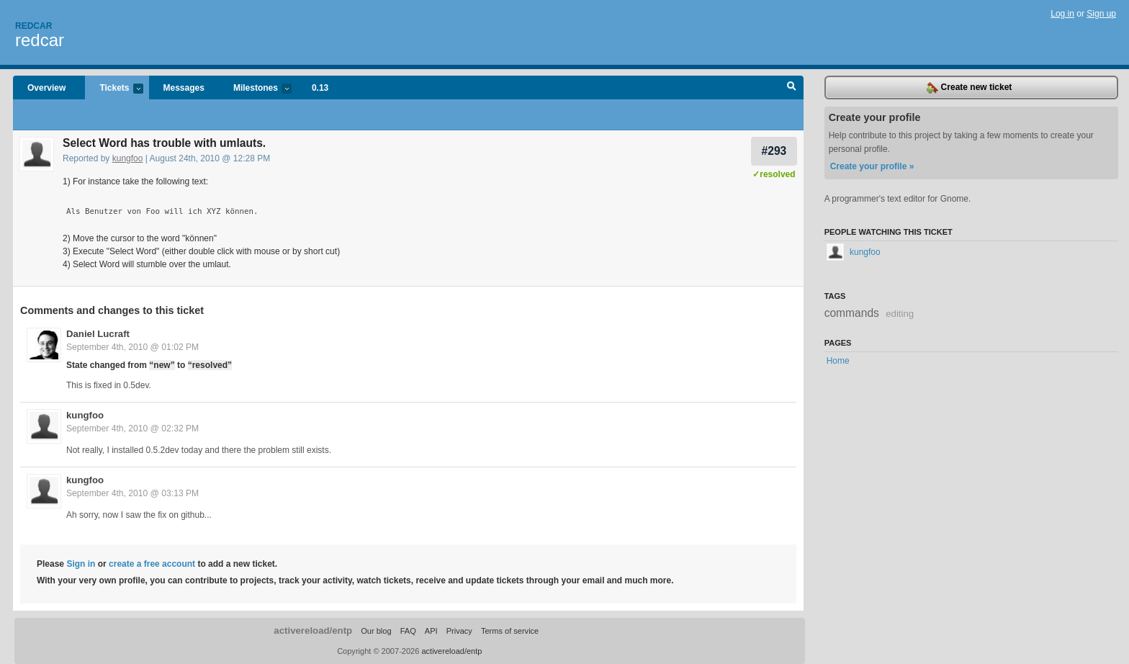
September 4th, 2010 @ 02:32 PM (132, 428)
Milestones (255, 89)
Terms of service (510, 631)
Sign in (80, 564)
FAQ (408, 631)
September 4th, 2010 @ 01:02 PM (132, 347)
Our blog (376, 631)
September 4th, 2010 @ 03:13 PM (132, 493)
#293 (774, 151)
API (431, 631)
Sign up (1101, 14)
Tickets (114, 89)
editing (900, 313)
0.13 (320, 88)
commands (851, 313)
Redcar (33, 26)
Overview (46, 88)
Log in (1062, 14)
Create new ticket (969, 88)
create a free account (152, 564)
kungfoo (127, 158)
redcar (39, 40)
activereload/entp (313, 630)
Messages (183, 88)
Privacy (459, 631)
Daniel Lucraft (98, 333)
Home (838, 361)
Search (792, 88)
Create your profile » (872, 166)
